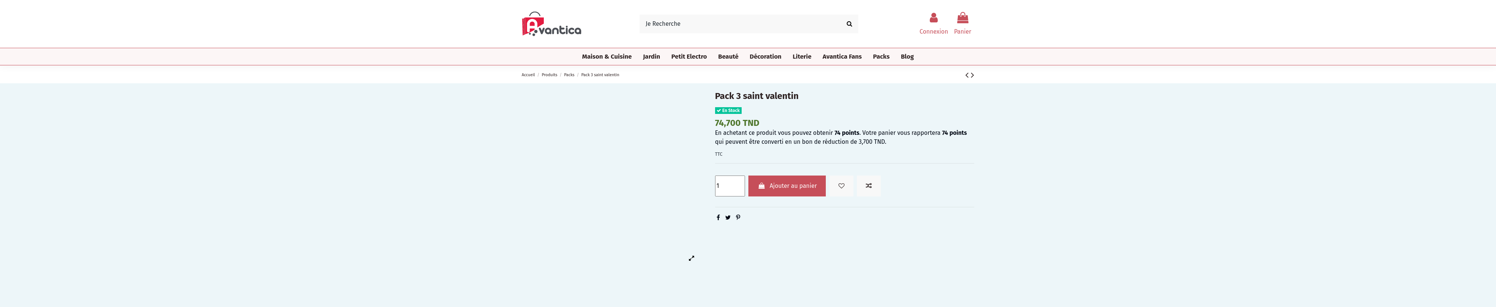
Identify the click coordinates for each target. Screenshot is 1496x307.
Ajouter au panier (787, 185)
